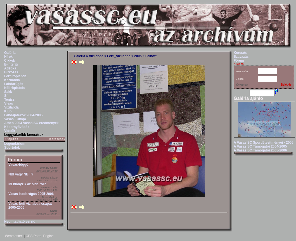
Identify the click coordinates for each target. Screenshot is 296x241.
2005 (138, 56)
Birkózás (11, 72)
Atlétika (10, 68)
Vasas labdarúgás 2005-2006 (31, 194)
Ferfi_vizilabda (118, 56)
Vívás (8, 103)
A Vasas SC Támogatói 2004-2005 (260, 146)
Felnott (151, 56)
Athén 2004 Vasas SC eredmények (31, 123)
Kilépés (239, 64)
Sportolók (12, 148)
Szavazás (241, 57)
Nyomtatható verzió (19, 221)
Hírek (8, 57)
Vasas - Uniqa (15, 119)
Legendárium (14, 144)
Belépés (286, 84)
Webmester (13, 236)
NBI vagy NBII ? (20, 174)
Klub (8, 111)
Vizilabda (11, 107)
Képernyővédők (16, 127)
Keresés (240, 53)
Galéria (10, 53)
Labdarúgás (13, 84)
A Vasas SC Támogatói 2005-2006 (260, 150)
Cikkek (9, 60)
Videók (9, 131)
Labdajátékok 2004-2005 (23, 115)
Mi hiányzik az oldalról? (27, 184)
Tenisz (9, 100)
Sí (5, 96)
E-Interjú (11, 64)
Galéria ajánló (248, 98)
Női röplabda (14, 88)
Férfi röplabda (15, 76)
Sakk (8, 92)
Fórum (15, 159)
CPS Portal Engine (40, 236)
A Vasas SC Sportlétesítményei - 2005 (263, 142)
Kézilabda (12, 80)
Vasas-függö (18, 165)
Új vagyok (242, 84)
